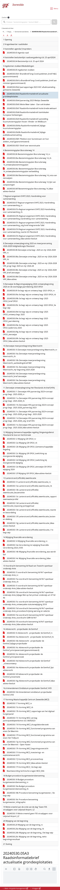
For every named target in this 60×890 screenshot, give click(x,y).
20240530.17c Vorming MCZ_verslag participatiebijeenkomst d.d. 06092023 (20, 719)
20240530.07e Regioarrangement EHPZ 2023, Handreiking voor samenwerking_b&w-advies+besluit (29, 237)
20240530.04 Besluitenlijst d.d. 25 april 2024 (23, 61)
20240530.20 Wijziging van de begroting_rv (23, 825)
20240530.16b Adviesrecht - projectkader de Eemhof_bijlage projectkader (23, 642)
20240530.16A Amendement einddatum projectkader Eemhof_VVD (27, 693)
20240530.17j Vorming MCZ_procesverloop (23, 759)
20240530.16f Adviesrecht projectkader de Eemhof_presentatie (22, 675)
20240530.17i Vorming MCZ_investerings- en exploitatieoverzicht (23, 753)
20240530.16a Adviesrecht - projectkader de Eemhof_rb (28, 637)
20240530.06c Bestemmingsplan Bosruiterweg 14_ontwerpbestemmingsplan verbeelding (24, 170)
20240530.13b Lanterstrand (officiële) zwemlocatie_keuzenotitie (20, 491)
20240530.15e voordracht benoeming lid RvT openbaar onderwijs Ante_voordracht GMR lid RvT (28, 616)
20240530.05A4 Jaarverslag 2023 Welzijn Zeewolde (26, 100)
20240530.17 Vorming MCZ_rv (17, 703)
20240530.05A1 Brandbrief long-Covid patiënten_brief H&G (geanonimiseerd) (30, 75)
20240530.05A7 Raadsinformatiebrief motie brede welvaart (30, 108)
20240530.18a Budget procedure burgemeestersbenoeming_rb (18, 787)
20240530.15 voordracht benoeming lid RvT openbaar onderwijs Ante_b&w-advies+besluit (27, 587)
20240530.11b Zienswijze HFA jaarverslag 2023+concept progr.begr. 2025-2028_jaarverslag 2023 (28, 406)
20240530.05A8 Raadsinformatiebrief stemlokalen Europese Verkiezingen (26, 113)
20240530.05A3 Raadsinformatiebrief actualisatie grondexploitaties (25, 95)
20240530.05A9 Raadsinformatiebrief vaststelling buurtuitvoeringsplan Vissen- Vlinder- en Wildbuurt (25, 120)
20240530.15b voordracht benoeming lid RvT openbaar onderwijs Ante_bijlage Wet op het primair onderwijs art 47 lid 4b (29, 595)
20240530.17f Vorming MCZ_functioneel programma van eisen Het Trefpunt (29, 736)
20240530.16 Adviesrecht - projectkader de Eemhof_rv (27, 633)
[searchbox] (26, 22)
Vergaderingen (12, 32)
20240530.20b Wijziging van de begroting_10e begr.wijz (28, 832)
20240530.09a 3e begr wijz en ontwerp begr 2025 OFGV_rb (29, 294)
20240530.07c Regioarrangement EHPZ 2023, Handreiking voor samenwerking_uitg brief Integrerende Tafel (29, 224)
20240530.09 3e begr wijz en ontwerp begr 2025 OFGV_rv (29, 290)
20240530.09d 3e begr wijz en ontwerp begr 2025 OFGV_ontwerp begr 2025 (25, 313)
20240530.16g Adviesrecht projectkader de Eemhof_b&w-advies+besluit (29, 682)
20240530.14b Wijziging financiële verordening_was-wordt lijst (29, 553)
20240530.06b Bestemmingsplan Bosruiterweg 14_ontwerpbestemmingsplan (24, 163)
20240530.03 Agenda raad (16, 52)
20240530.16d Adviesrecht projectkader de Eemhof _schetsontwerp (26, 662)
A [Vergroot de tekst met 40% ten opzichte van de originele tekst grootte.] (11, 35)
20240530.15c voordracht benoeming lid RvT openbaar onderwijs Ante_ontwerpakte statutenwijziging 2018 (28, 603)
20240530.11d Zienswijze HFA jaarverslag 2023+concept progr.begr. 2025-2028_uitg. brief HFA (28, 419)
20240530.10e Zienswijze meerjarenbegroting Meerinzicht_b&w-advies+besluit (24, 381)
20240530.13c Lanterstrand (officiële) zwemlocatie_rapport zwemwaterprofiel (30, 497)
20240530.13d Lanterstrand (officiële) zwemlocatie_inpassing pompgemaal (20, 504)
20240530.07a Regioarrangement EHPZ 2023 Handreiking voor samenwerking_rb (29, 210)
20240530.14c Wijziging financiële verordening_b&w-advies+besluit (27, 559)
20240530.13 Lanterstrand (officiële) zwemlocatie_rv (27, 482)
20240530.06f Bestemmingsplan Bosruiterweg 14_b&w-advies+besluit (28, 190)
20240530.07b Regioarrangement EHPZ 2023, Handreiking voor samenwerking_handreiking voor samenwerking (29, 217)
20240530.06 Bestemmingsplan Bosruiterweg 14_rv (26, 154)
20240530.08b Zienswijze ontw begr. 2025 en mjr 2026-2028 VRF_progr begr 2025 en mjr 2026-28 (30, 264)
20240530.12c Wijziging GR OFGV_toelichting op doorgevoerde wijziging (25, 454)
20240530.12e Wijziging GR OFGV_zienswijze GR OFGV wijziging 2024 (27, 468)
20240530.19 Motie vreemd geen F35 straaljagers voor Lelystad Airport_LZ (28, 814)
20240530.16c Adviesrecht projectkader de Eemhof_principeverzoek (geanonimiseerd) (23, 648)
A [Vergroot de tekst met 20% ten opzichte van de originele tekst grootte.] (7, 35)
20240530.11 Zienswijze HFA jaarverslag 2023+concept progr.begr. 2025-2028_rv (28, 393)
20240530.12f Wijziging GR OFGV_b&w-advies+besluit (27, 473)
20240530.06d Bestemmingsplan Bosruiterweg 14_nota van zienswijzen (30, 176)
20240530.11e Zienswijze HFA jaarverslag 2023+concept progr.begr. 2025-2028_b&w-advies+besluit (28, 426)
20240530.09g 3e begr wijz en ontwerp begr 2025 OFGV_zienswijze (25, 333)
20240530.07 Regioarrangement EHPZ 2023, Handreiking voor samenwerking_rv (29, 204)
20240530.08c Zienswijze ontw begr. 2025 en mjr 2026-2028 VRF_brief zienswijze (30, 271)
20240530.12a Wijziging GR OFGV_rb (20, 443)
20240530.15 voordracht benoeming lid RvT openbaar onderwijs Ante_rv (27, 573)
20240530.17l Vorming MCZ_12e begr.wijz (22, 767)
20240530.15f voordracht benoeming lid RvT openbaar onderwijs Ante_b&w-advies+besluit (28, 623)
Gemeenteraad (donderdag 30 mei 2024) (28, 32)
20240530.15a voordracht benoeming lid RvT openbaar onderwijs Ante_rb (28, 580)
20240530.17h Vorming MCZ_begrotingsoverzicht (25, 748)
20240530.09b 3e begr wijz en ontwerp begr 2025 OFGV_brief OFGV (25, 299)
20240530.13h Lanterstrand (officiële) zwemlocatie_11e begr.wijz (28, 531)
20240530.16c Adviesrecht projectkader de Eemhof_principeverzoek (23, 655)
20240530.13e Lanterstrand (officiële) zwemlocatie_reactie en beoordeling (29, 511)
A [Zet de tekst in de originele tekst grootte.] (3, 35)
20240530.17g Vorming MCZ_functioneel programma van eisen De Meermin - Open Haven (29, 743)
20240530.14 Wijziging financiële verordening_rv (25, 541)
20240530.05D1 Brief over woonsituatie (21, 145)
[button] (54, 22)
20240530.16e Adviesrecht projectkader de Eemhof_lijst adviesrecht (28, 668)
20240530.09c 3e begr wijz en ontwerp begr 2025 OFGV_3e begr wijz (29, 306)
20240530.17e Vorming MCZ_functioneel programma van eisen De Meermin (29, 729)
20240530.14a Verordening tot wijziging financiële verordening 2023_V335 (26, 546)
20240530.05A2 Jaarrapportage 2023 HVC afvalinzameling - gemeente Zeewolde (29, 88)
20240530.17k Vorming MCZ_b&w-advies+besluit (25, 763)
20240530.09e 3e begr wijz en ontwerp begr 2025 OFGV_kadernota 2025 (25, 326)
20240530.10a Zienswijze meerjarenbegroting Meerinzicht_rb (24, 355)
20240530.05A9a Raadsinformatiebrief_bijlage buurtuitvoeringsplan (24, 127)
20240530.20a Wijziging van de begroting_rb (23, 828)
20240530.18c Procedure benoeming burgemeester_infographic (20, 800)
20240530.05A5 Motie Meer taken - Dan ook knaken (26, 104)
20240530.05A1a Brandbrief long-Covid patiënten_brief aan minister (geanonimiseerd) (30, 81)
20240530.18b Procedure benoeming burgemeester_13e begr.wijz (29, 794)
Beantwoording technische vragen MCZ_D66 (23, 771)
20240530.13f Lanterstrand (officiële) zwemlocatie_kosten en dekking (29, 517)
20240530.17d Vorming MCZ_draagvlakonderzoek (26, 724)
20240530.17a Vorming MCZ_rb (18, 707)
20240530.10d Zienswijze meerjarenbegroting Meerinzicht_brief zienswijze (24, 375)
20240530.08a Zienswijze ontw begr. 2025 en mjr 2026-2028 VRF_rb (30, 258)
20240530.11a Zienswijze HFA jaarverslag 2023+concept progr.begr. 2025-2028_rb (28, 399)
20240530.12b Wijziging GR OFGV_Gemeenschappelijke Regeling (28, 448)
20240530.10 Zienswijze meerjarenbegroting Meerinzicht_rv (30, 349)
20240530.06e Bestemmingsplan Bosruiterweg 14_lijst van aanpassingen (29, 183)
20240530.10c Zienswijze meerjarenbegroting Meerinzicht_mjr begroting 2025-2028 (24, 368)
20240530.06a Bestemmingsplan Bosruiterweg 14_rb (27, 158)
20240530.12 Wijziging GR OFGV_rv (19, 439)
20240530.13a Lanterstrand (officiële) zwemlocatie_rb (27, 486)
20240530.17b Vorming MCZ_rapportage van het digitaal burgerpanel (28, 712)
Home (5, 32)
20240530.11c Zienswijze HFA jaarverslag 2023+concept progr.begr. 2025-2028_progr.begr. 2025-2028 (28, 412)
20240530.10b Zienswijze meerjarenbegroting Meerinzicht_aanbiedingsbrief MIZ (24, 361)
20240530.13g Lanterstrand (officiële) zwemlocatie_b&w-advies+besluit (28, 524)
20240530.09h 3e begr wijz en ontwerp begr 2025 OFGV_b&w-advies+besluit (25, 339)
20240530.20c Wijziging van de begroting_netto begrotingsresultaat (25, 838)
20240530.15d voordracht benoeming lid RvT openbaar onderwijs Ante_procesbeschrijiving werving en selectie (28, 609)
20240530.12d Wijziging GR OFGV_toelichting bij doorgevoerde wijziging (25, 461)
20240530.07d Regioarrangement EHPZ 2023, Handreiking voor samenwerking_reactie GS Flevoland (29, 230)
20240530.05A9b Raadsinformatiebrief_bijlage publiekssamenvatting (24, 133)
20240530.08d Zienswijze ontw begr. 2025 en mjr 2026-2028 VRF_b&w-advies (30, 278)
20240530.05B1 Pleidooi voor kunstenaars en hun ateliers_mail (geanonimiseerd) (26, 140)
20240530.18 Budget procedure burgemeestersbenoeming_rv (18, 780)
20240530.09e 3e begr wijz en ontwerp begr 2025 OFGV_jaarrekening (25, 319)
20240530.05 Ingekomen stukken (18, 70)
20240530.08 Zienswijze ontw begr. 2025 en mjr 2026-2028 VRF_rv (29, 251)
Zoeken (4, 17)
